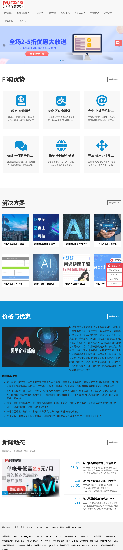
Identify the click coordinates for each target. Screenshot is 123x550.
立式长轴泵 (98, 536)
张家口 (55, 527)
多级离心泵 (86, 536)
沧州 (68, 527)
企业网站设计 (63, 545)
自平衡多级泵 (111, 536)
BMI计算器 (20, 541)
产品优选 (22, 21)
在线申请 (52, 13)
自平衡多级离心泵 (71, 536)
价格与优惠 (23, 13)
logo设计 (51, 545)
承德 (62, 527)
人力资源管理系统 (24, 545)
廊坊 (74, 527)
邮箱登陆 (9, 21)
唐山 (22, 527)
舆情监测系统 (58, 541)
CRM (116, 541)
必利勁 (58, 536)
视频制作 (96, 545)
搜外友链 (94, 541)
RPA (68, 541)
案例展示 (108, 13)
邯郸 (36, 527)
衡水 (80, 527)
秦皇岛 (29, 527)
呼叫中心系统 (106, 541)
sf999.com (17, 536)
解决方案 (80, 13)
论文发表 (84, 541)
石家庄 (16, 527)
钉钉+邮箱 (65, 13)
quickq (40, 536)
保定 (48, 527)
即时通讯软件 (40, 545)
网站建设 (86, 545)
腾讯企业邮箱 (33, 541)
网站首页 (8, 13)
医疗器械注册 (8, 545)
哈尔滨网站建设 (108, 545)
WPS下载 (49, 536)
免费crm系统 (7, 541)
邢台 (42, 527)
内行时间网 (46, 541)
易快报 (75, 541)
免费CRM (75, 545)
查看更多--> (114, 79)
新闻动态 (94, 13)
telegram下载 (29, 536)
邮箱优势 (38, 13)
